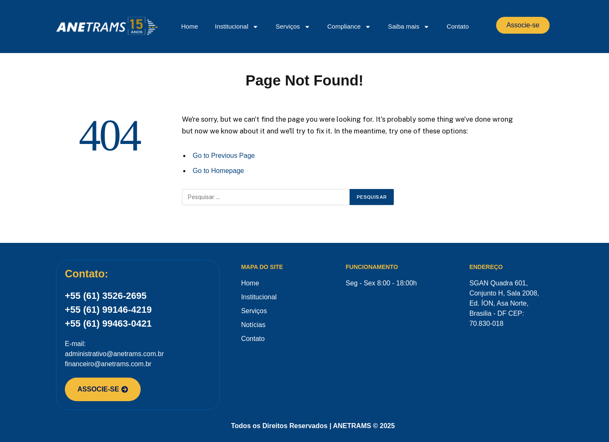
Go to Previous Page (224, 155)
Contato (457, 26)
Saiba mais (409, 26)
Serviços (292, 26)
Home (189, 26)
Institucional (237, 26)
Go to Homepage (218, 170)
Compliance (349, 26)
